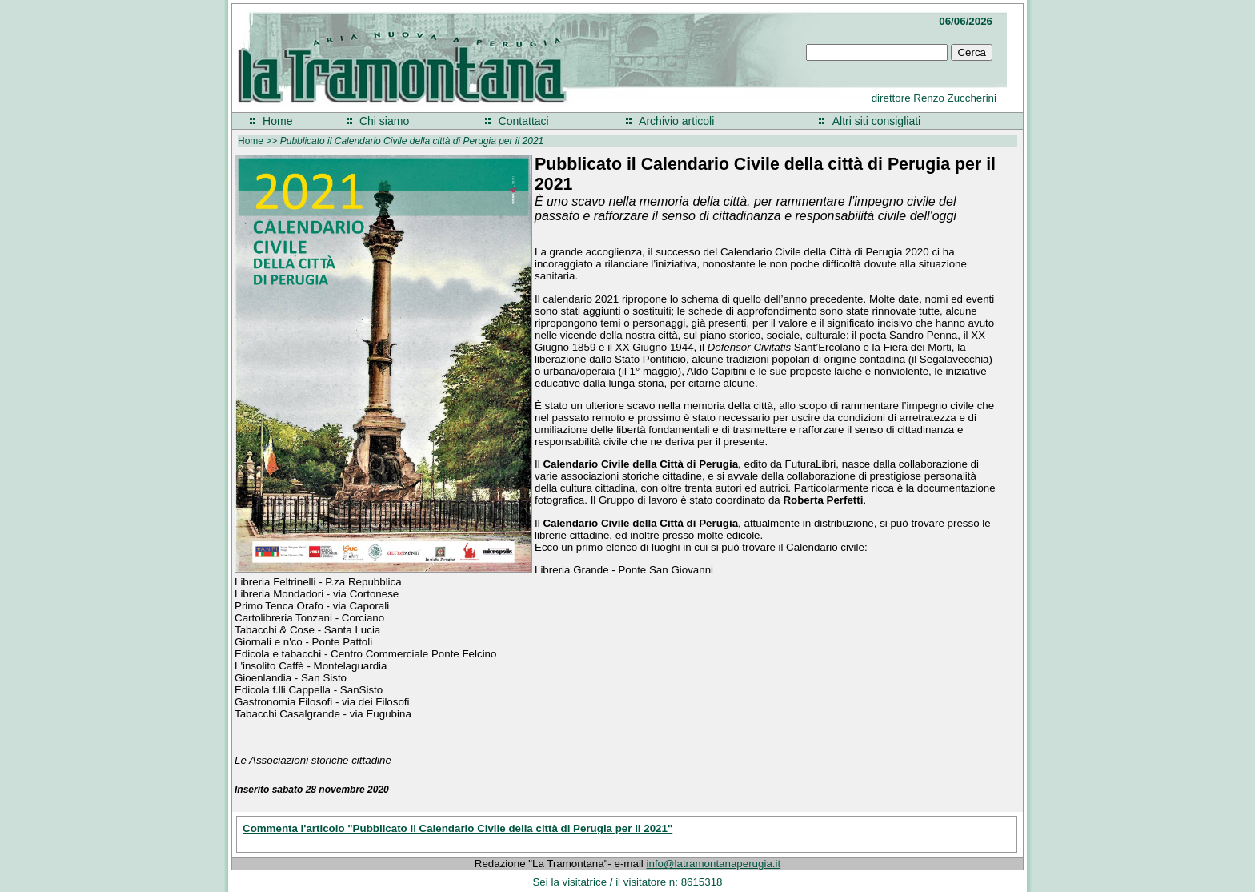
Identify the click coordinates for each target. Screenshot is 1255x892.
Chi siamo (384, 121)
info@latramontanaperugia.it (714, 864)
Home (277, 121)
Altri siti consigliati (876, 121)
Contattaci (524, 121)
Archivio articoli (676, 121)
